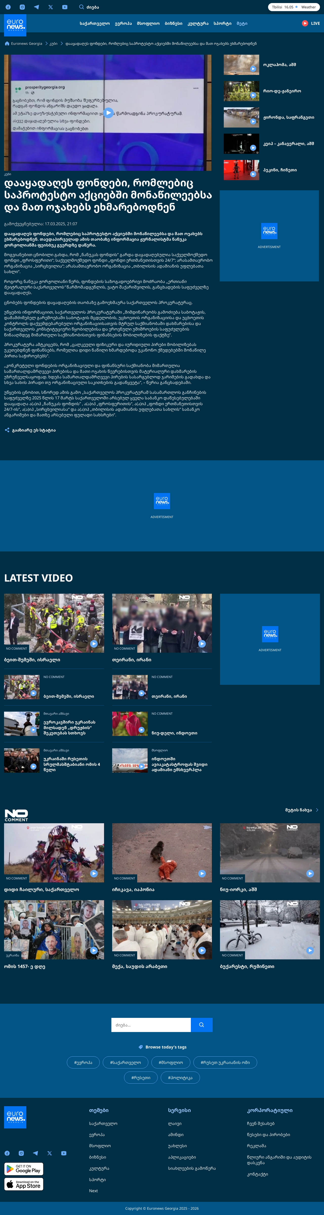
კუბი (7, 174)
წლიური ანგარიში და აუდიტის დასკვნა (279, 1159)
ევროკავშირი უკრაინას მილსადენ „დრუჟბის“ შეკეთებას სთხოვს (69, 727)
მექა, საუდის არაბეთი (139, 966)
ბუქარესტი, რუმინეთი (247, 966)
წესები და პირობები (268, 1134)
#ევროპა (83, 1062)
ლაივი (174, 1123)
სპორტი (97, 1179)
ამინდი (176, 1134)
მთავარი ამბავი (56, 714)
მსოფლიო (160, 750)
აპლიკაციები (182, 1157)
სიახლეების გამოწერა (192, 1168)
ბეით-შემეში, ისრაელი (32, 659)
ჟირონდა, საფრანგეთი (288, 117)
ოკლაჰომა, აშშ (279, 64)
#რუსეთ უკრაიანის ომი (225, 1062)
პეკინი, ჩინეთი (280, 170)
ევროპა (97, 1134)
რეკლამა (256, 1145)
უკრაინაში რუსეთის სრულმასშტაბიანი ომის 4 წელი (72, 764)
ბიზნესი (97, 1157)
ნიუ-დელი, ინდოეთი (174, 733)
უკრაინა (12, 955)
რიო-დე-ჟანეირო (282, 91)
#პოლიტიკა (180, 1077)
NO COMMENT (16, 648)
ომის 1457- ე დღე (24, 966)
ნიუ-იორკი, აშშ (238, 889)
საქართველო (103, 1123)
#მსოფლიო (171, 1062)
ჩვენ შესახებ (261, 1123)
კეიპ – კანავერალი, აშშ (288, 143)
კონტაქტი (257, 1174)
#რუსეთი (140, 1077)
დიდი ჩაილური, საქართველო (41, 889)
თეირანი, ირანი (131, 659)
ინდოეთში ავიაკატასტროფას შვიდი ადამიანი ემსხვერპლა (180, 764)
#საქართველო (125, 1062)
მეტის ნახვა (302, 810)
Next (93, 1190)
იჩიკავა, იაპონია (133, 889)
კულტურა (99, 1168)
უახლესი (177, 1145)
